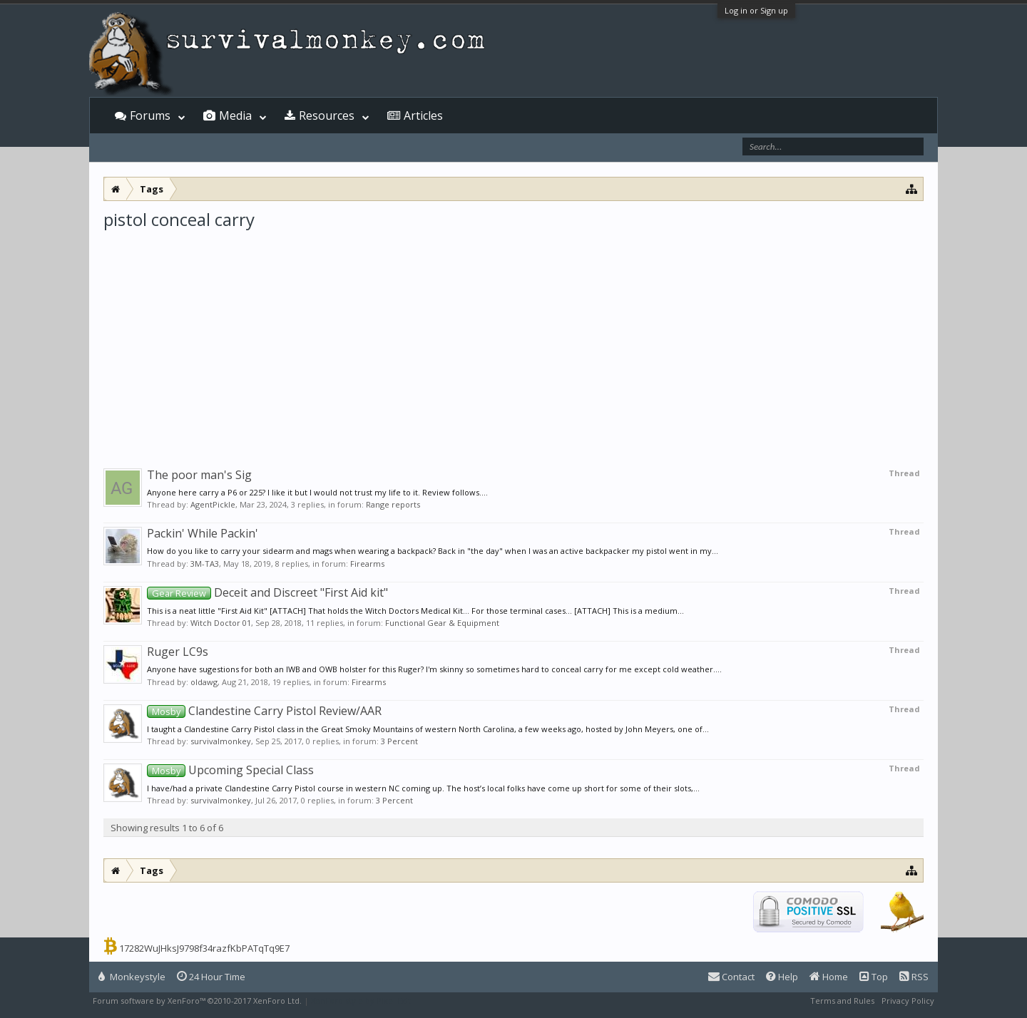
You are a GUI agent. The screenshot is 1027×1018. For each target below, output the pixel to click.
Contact (731, 976)
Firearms (367, 563)
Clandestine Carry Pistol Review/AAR (264, 711)
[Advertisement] (513, 338)
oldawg (204, 682)
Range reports (393, 504)
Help (782, 976)
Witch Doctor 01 (220, 622)
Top (873, 976)
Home (828, 976)
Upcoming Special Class (230, 770)
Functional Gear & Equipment (442, 622)
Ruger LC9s (177, 651)
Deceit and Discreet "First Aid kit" (267, 592)
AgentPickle (212, 504)
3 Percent (399, 741)
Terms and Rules (842, 1000)
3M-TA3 (204, 563)
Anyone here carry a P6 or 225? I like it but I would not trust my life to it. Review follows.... (317, 492)
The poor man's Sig (199, 475)
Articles (423, 115)
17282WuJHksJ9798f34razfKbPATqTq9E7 (204, 948)
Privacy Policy (908, 1000)
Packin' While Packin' (202, 533)
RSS (914, 976)
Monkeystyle (131, 976)
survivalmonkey (220, 741)
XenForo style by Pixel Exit (361, 1000)
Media (235, 115)
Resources (326, 115)
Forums (150, 115)
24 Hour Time (211, 976)
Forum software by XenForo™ (197, 1000)
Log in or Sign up (756, 10)
